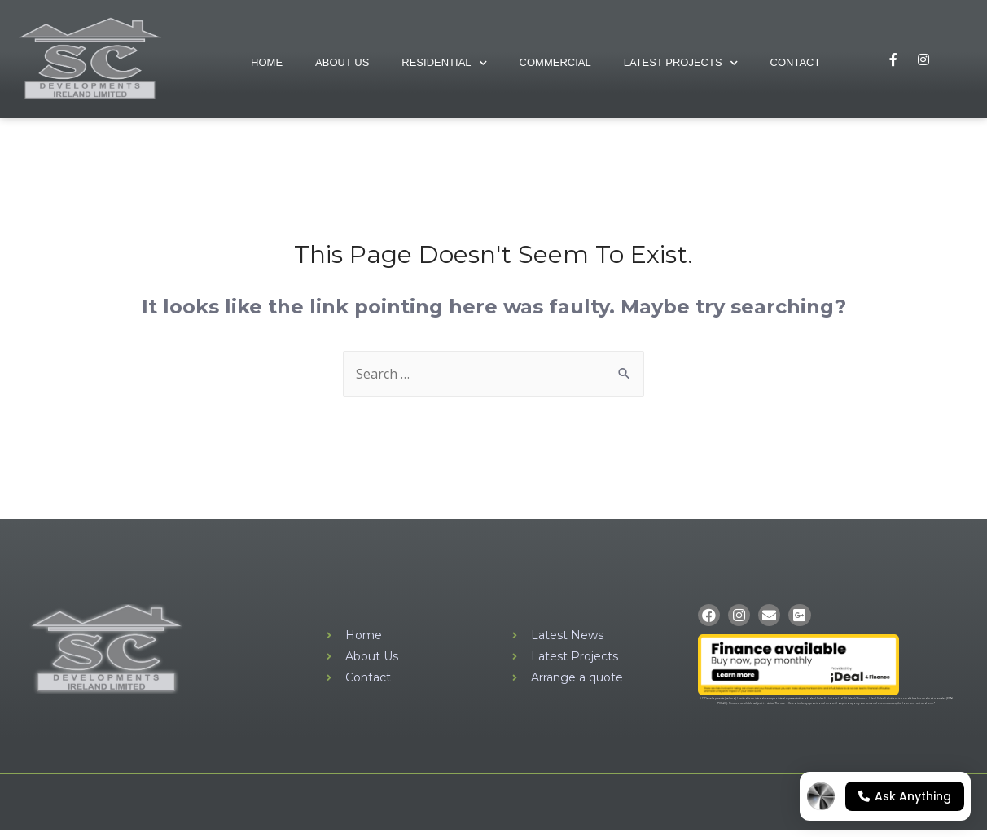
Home (267, 62)
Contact (795, 62)
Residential (443, 63)
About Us (342, 62)
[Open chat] (885, 796)
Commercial (555, 62)
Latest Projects (681, 63)
